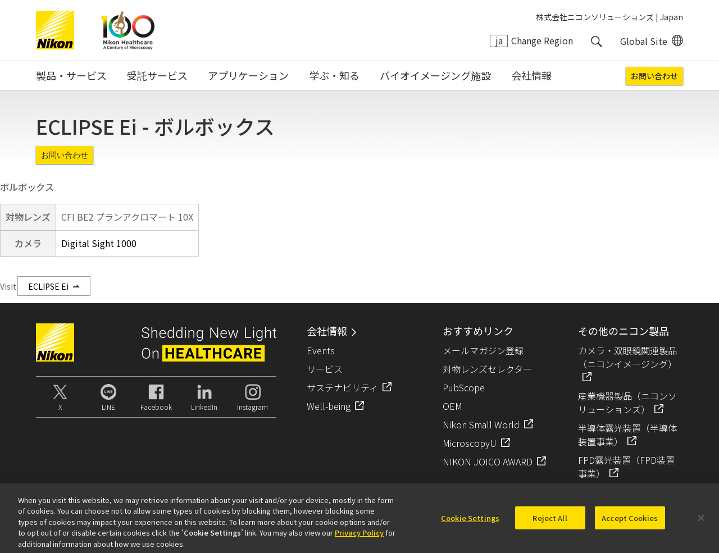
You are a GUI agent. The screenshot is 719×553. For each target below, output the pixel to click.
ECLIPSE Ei (48, 286)
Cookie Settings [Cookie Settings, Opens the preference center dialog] (470, 523)
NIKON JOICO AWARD (488, 461)
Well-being (329, 406)
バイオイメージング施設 (435, 75)
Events (321, 350)
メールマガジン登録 (483, 350)
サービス (325, 369)
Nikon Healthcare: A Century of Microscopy (127, 30)
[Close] (701, 523)
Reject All (550, 523)
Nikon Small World (481, 424)
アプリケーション (248, 75)
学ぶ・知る (334, 75)
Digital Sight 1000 (98, 243)
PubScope (464, 387)
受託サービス (157, 75)
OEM (452, 406)
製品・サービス (71, 75)
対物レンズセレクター (487, 369)
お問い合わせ (654, 75)
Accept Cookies (630, 523)
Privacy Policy (359, 538)
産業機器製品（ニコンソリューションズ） (627, 402)
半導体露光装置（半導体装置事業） (627, 434)
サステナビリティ (342, 387)
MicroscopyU (470, 443)
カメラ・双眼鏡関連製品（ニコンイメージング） (627, 357)
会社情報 (531, 75)
